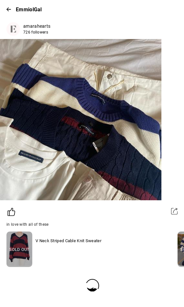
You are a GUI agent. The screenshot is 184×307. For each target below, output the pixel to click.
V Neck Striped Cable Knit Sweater (68, 240)
